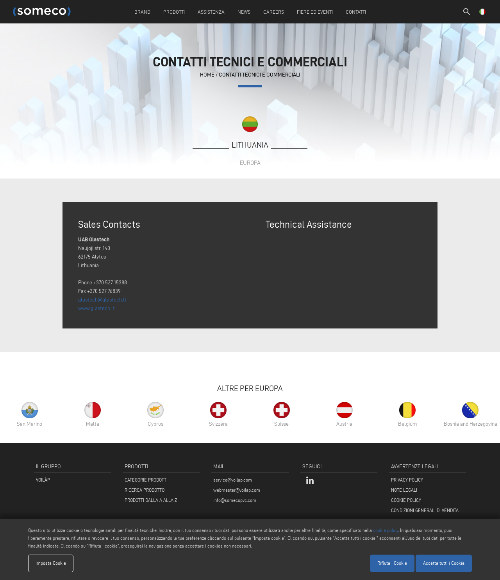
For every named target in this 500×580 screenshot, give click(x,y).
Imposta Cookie (51, 563)
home (207, 75)
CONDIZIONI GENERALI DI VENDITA (425, 510)
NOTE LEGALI (404, 490)
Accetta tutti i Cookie (443, 563)
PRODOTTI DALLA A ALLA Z (151, 500)
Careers (273, 11)
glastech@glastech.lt (102, 300)
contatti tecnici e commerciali (259, 75)
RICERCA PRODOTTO (144, 490)
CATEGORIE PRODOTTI (146, 479)
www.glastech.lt (96, 308)
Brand (142, 11)
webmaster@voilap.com (236, 490)
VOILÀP (43, 479)
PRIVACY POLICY (407, 479)
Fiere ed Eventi (315, 11)
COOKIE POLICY (406, 500)
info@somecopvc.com (234, 500)
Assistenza (211, 11)
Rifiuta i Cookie (392, 563)
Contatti (356, 11)
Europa (250, 162)
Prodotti (174, 11)
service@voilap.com (232, 479)
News (244, 11)
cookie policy (385, 530)
